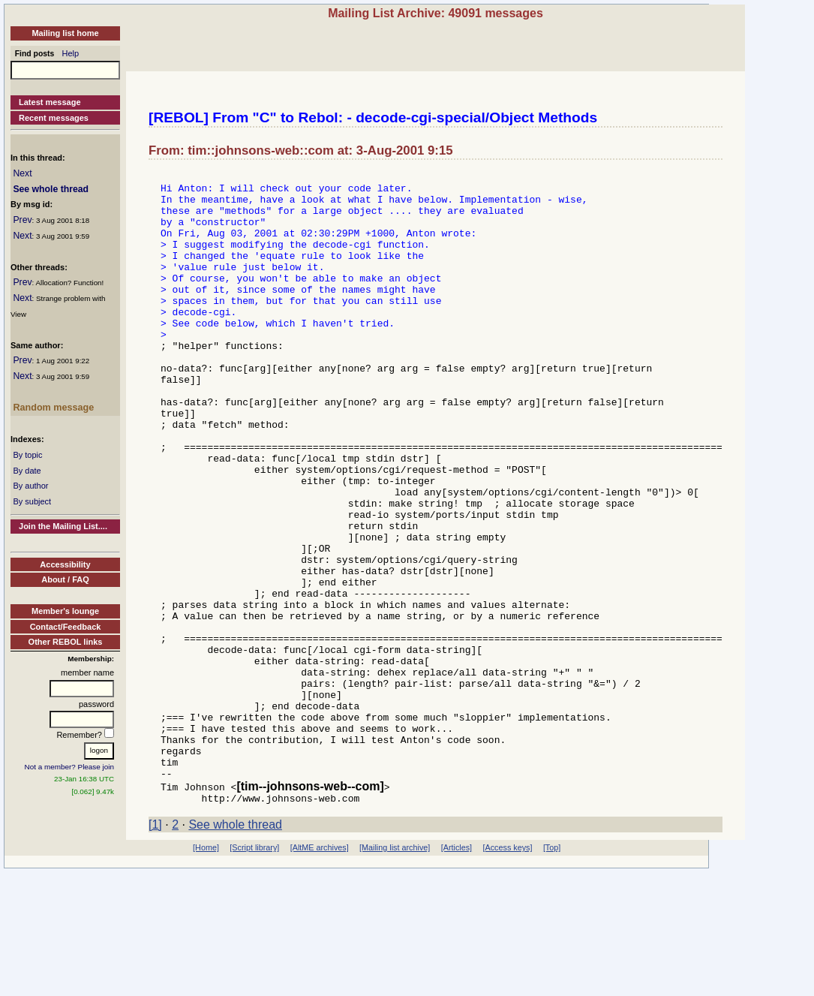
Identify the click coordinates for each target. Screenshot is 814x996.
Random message (53, 407)
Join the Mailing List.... (63, 526)
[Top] (551, 971)
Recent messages (54, 117)
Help (71, 53)
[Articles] (456, 971)
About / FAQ (65, 579)
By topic (27, 454)
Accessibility (65, 564)
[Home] (206, 971)
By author (30, 485)
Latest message (50, 102)
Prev (22, 220)
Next (22, 173)
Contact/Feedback (65, 626)
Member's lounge (65, 610)
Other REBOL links (66, 641)
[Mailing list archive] (394, 971)
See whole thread (51, 189)
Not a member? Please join (70, 767)
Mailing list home (65, 33)
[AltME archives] (319, 971)
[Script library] (254, 971)
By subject (32, 501)
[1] (155, 948)
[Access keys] (507, 971)
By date (27, 470)
